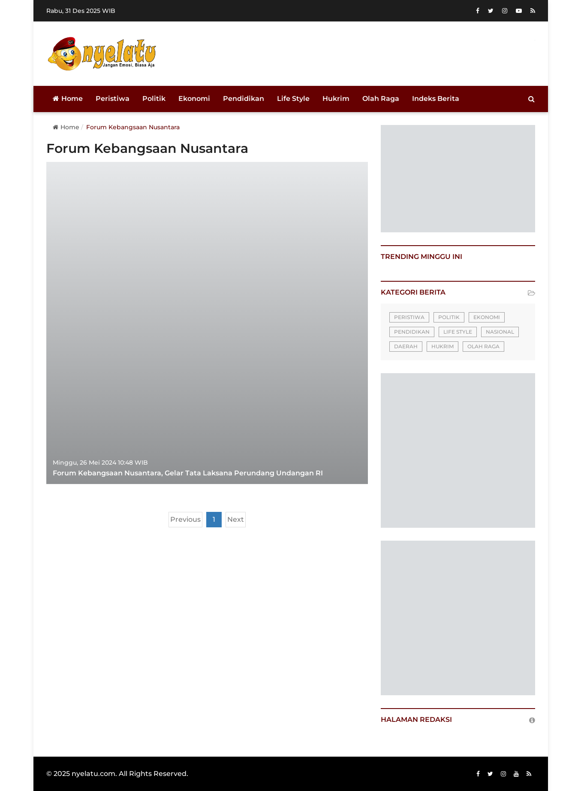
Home (68, 98)
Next (235, 519)
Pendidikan (243, 98)
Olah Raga (380, 98)
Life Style (293, 98)
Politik (154, 98)
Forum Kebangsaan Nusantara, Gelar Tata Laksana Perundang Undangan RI (188, 473)
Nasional (500, 332)
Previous (185, 519)
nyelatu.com (93, 774)
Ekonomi (194, 98)
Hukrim (335, 98)
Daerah (406, 346)
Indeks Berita (435, 98)
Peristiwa (112, 98)
